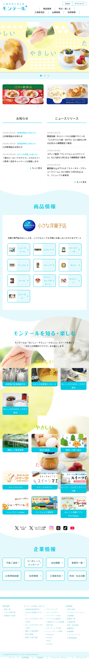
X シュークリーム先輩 (54, 631)
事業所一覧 (71, 619)
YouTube (49, 644)
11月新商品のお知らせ (12, 146)
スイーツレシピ (52, 609)
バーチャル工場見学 (53, 619)
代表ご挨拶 (71, 609)
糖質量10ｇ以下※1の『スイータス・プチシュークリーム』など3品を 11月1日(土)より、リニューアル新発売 (66, 172)
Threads (49, 637)
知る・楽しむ (65, 8)
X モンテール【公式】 (54, 628)
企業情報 (56, 12)
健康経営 (70, 628)
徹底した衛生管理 (31, 631)
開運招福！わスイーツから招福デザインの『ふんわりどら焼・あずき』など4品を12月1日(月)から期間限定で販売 (66, 140)
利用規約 (39, 657)
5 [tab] (52, 106)
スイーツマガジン (52, 612)
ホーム (11, 657)
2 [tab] (44, 75)
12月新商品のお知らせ (12, 136)
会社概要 (70, 615)
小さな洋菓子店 (9, 612)
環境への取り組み (31, 637)
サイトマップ (79, 3)
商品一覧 (7, 609)
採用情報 (72, 12)
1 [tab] (41, 75)
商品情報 (47, 8)
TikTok (48, 640)
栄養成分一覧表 (9, 615)
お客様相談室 (72, 638)
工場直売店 (39, 12)
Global (67, 3)
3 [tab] (48, 75)
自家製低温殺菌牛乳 (32, 609)
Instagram (50, 634)
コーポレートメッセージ (76, 612)
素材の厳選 (29, 634)
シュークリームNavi (53, 615)
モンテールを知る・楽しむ (34, 606)
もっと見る (37, 167)
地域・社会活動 (72, 625)
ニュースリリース (73, 634)
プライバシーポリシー (59, 657)
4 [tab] (49, 106)
